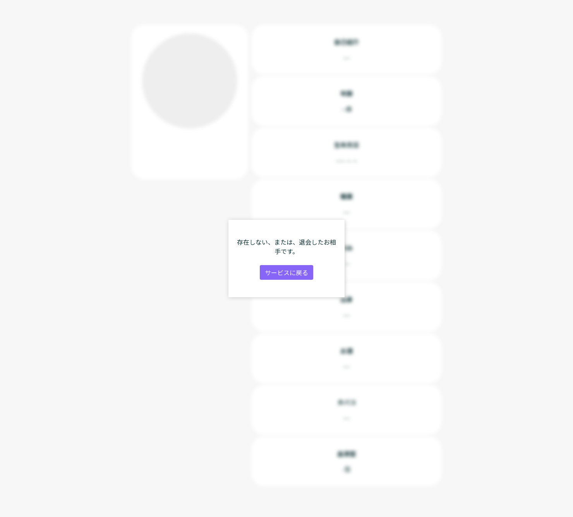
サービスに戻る (286, 272)
